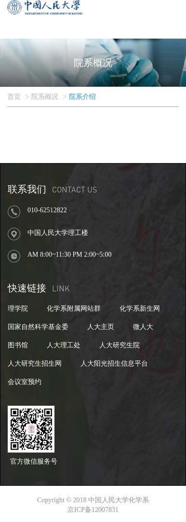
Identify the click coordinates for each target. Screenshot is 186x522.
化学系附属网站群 (74, 308)
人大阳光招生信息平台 (114, 363)
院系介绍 (82, 96)
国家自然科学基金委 (38, 326)
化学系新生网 (140, 308)
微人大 (143, 326)
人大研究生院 (119, 345)
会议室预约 (24, 381)
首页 (14, 96)
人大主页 (100, 326)
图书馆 (18, 345)
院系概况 (44, 96)
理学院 (18, 308)
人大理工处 (63, 345)
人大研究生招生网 (35, 363)
